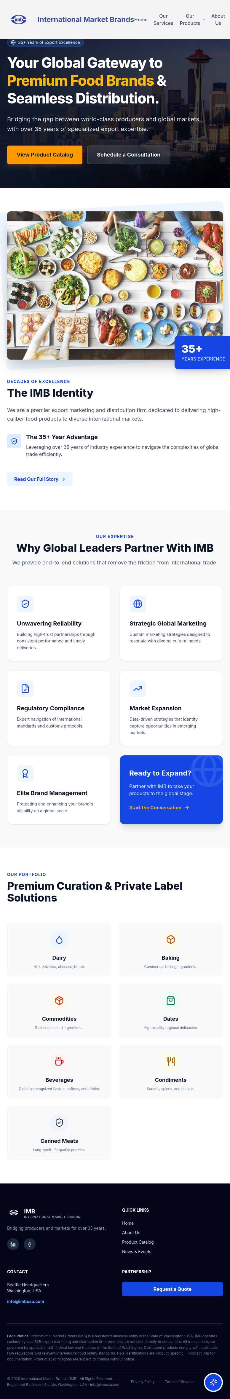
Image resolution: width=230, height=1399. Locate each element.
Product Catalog (138, 1242)
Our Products (192, 19)
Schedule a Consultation (128, 154)
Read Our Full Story (40, 479)
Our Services (163, 19)
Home (141, 20)
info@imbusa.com (105, 1384)
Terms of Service (179, 1381)
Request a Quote (173, 1289)
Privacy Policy (142, 1381)
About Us (218, 19)
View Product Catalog (45, 154)
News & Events (136, 1251)
